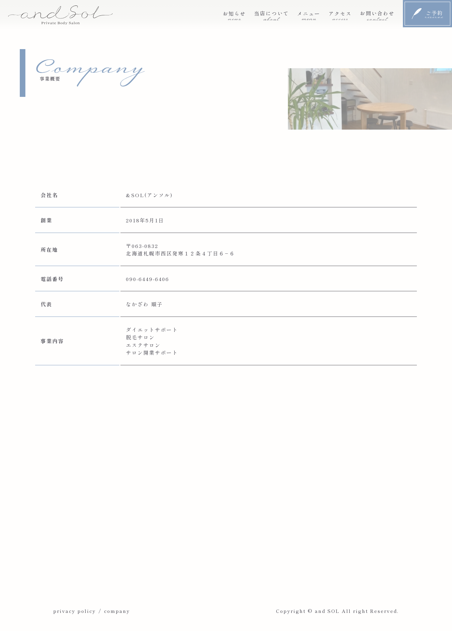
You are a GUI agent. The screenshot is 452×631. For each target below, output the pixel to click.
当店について (271, 15)
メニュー (308, 15)
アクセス (340, 15)
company (117, 610)
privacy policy (74, 610)
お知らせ (234, 15)
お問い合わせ (377, 15)
